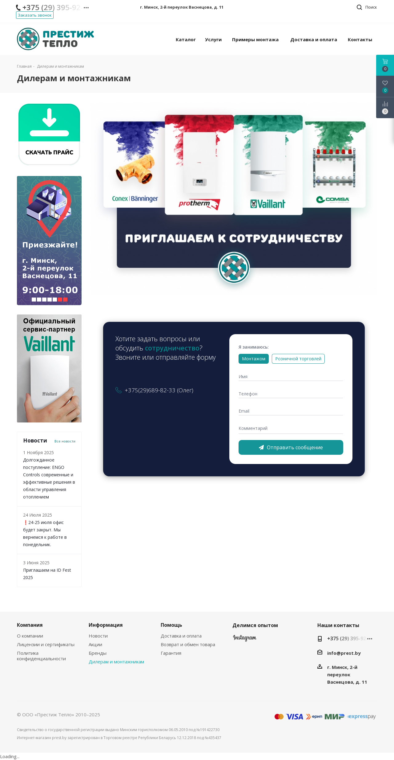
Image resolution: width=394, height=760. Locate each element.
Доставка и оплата (181, 636)
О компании (30, 636)
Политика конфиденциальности (41, 656)
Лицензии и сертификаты (45, 644)
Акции (95, 644)
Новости (98, 636)
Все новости (64, 441)
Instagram (244, 640)
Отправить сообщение (291, 447)
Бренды (98, 653)
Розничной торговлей (298, 359)
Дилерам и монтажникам (116, 661)
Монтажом (253, 359)
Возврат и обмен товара (188, 644)
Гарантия (171, 653)
